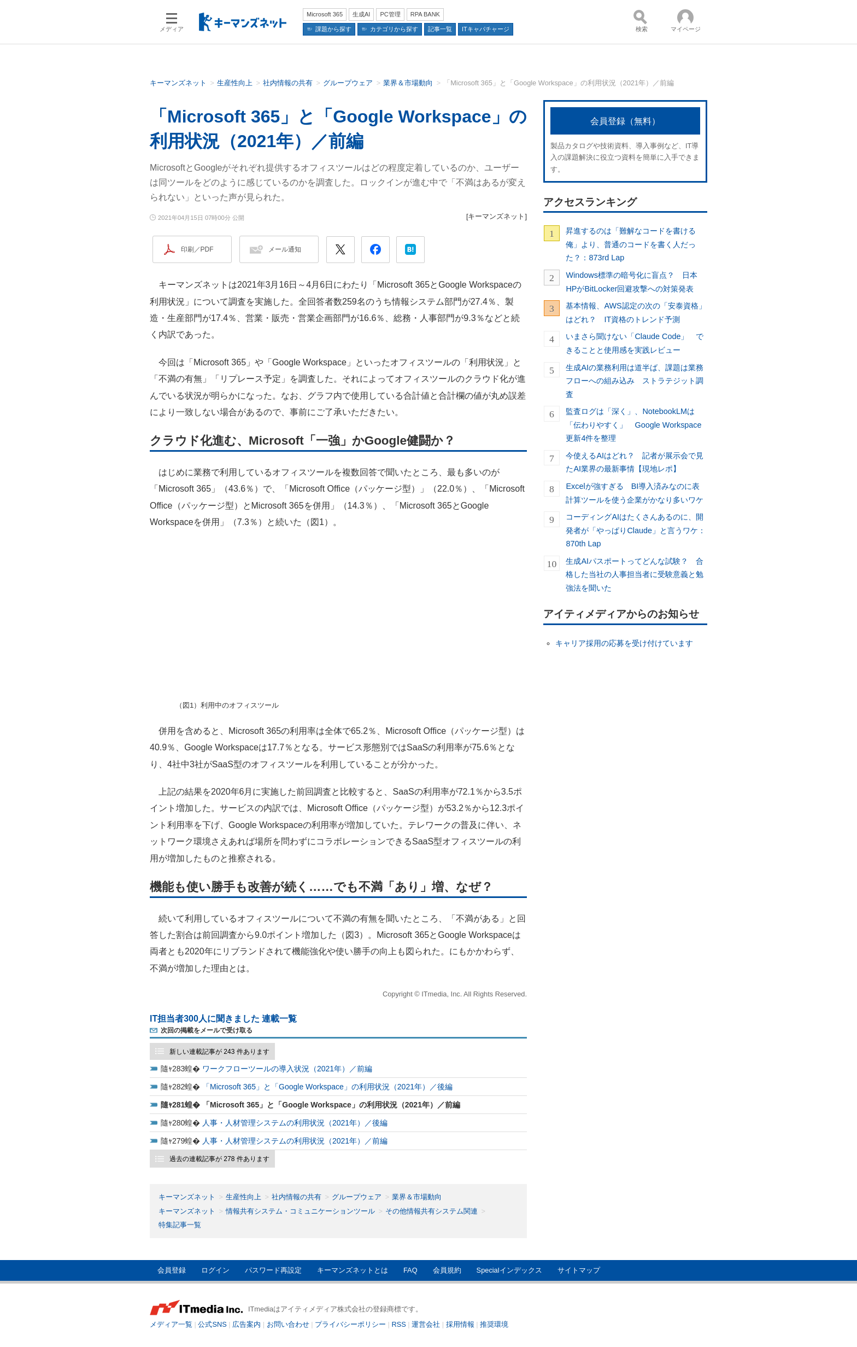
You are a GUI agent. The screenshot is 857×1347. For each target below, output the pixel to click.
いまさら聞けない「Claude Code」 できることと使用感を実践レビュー (634, 343)
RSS (399, 1324)
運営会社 (426, 1324)
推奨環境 (494, 1324)
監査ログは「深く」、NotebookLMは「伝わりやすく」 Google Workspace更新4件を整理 (633, 424)
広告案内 (246, 1324)
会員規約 (447, 1270)
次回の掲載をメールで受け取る (207, 1030)
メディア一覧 (171, 1324)
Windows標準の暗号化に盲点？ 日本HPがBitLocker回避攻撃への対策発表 (631, 282)
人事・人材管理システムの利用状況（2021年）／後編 (295, 1122)
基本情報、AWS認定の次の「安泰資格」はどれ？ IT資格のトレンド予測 (636, 312)
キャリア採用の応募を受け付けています (624, 643)
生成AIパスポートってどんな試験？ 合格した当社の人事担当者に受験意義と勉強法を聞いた (634, 574)
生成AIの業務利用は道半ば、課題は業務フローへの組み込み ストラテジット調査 (634, 381)
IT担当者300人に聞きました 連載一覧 (223, 1018)
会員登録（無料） (625, 121)
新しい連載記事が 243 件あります (219, 1052)
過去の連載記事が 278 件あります (219, 1159)
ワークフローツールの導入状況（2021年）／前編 (287, 1068)
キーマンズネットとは (352, 1270)
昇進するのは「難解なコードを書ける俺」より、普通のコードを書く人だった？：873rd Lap (631, 244)
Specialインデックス (509, 1270)
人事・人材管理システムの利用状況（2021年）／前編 (295, 1140)
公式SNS (212, 1324)
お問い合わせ (288, 1324)
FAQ (410, 1270)
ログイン (215, 1270)
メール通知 (284, 249)
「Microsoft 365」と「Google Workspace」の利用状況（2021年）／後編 (327, 1086)
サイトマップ (578, 1270)
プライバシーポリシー (350, 1324)
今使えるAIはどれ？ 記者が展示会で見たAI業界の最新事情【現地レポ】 (634, 462)
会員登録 (171, 1270)
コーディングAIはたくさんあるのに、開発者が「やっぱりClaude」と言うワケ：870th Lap (636, 530)
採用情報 (460, 1324)
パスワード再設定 (273, 1270)
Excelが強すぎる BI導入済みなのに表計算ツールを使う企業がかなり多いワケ (634, 493)
